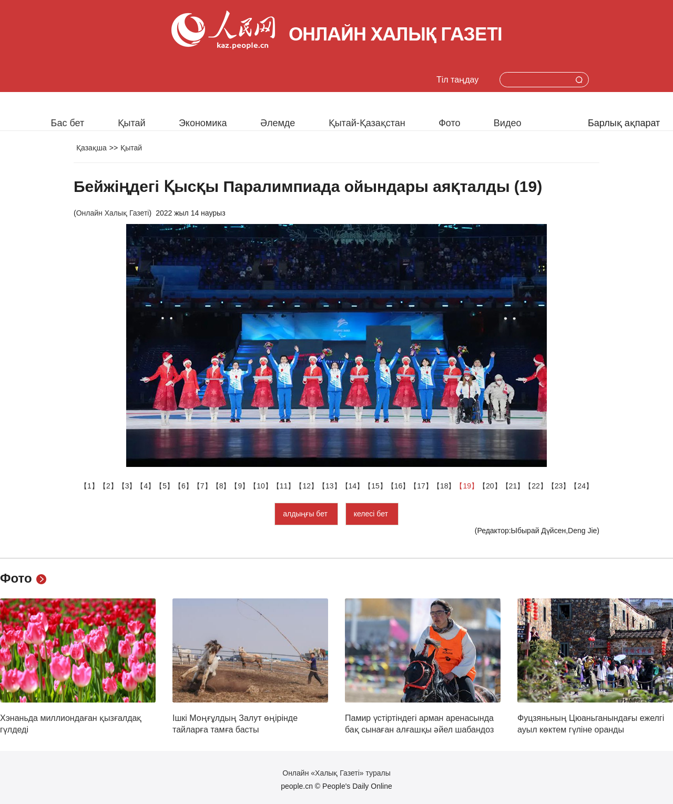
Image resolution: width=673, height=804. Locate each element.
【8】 (221, 486)
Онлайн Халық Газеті (112, 213)
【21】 (513, 486)
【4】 (145, 486)
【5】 (164, 486)
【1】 (89, 486)
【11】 (283, 486)
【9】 (239, 486)
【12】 (306, 486)
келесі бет (372, 514)
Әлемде (277, 123)
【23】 (558, 486)
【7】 (202, 486)
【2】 (108, 486)
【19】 (466, 486)
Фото (449, 123)
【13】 (329, 486)
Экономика (203, 123)
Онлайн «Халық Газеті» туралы (336, 773)
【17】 (421, 486)
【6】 (183, 486)
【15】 (375, 486)
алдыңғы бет (306, 514)
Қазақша (91, 148)
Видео (508, 123)
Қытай (132, 123)
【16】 (398, 486)
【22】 (535, 486)
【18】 (444, 486)
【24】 (581, 486)
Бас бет (68, 123)
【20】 (490, 486)
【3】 (127, 486)
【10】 (260, 486)
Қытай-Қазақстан (367, 123)
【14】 (352, 486)
